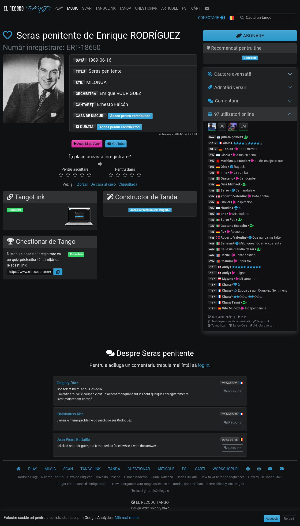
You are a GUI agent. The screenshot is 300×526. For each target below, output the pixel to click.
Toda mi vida (248, 149)
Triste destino (245, 255)
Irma (224, 172)
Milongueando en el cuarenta (260, 243)
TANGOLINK (105, 8)
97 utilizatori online (231, 114)
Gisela (225, 155)
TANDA (125, 8)
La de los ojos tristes (269, 161)
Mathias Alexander (235, 161)
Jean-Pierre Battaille (73, 439)
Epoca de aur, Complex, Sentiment (260, 290)
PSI (185, 8)
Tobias (228, 149)
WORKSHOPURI (226, 469)
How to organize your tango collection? (140, 484)
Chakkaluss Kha (70, 414)
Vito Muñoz (230, 308)
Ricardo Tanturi (52, 477)
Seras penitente (97, 71)
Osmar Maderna (136, 477)
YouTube (115, 144)
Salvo (225, 190)
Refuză (289, 518)
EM (243, 126)
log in (203, 365)
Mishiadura (240, 214)
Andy (225, 267)
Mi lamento (247, 279)
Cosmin (226, 261)
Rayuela (240, 167)
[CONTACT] (281, 469)
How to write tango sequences (222, 477)
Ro (223, 231)
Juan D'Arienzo (162, 477)
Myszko (227, 279)
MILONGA (90, 82)
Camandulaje (245, 190)
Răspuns (232, 391)
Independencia (255, 308)
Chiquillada (128, 184)
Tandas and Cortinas (187, 484)
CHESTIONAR (146, 8)
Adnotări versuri (228, 87)
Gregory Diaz (67, 383)
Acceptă (272, 518)
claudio (226, 208)
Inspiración (244, 202)
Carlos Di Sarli (187, 477)
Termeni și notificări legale (150, 490)
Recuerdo (237, 231)
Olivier (225, 202)
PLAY (58, 8)
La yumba (240, 172)
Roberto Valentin (233, 196)
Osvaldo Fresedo (108, 477)
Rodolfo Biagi (28, 477)
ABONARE (250, 35)
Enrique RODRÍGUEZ (107, 93)
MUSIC (72, 8)
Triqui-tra (244, 261)
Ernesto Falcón (100, 104)
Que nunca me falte (266, 237)
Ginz (224, 167)
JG (222, 126)
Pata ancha (260, 196)
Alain (227, 143)
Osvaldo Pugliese (79, 477)
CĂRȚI (196, 8)
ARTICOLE (169, 8)
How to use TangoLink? (265, 477)
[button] (231, 18)
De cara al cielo (103, 184)
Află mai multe (126, 517)
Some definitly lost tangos (225, 484)
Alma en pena (246, 155)
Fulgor (240, 273)
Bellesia (227, 243)
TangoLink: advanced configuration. (82, 484)
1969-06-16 (92, 60)
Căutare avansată (229, 74)
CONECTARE (211, 17)
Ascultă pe (87, 144)
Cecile (225, 255)
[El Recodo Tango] (18, 469)
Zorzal (82, 184)
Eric (223, 214)
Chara (226, 284)
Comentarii (223, 101)
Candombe (247, 178)
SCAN (87, 8)
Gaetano (227, 178)
